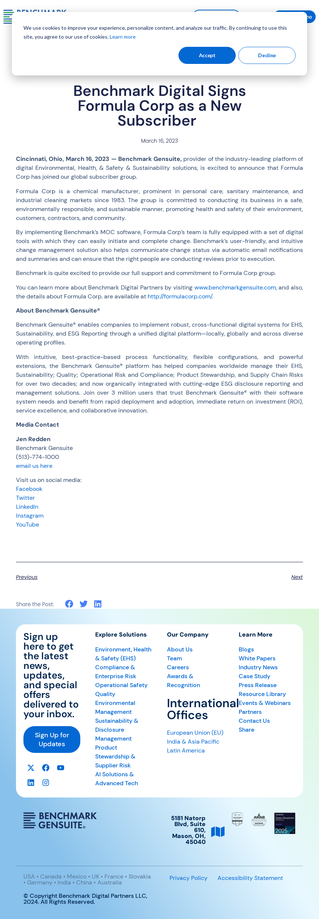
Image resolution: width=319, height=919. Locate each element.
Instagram (30, 516)
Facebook (29, 489)
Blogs (246, 649)
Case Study (254, 676)
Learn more (123, 36)
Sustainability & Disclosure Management (116, 729)
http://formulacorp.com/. (180, 296)
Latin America (186, 750)
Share (246, 730)
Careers (178, 667)
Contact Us (254, 721)
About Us (180, 649)
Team (174, 658)
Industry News (258, 667)
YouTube (27, 524)
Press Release (258, 685)
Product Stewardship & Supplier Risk (115, 756)
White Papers (257, 658)
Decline (267, 55)
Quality (105, 694)
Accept (207, 55)
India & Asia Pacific (193, 741)
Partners (250, 712)
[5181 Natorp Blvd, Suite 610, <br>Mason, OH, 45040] (218, 831)
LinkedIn (27, 507)
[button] (69, 604)
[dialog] (159, 43)
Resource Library (262, 694)
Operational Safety (121, 685)
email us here (34, 466)
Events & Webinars (265, 703)
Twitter (25, 498)
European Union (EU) (195, 733)
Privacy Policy (188, 878)
